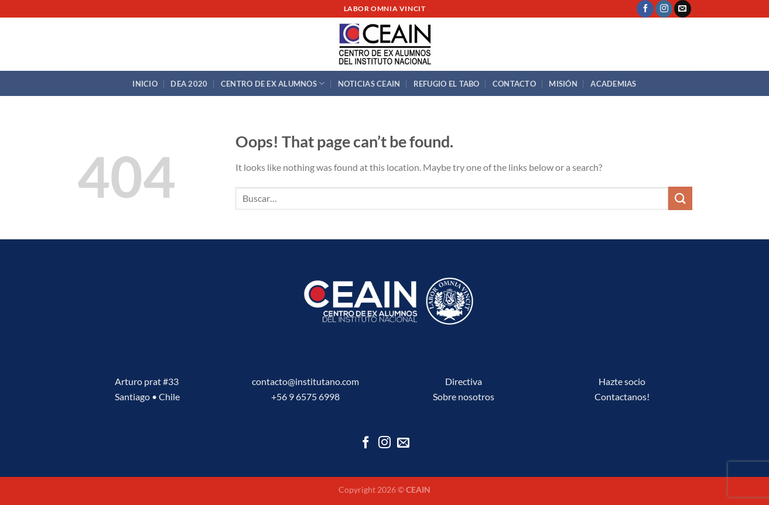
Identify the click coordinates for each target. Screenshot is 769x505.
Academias (613, 83)
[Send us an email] (682, 9)
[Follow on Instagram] (663, 9)
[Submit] (680, 198)
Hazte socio (622, 381)
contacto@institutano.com (305, 381)
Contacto (514, 83)
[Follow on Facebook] (645, 9)
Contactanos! (622, 396)
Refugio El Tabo (446, 83)
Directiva (463, 381)
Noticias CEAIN (369, 83)
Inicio (145, 83)
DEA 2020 (188, 83)
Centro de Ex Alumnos (273, 83)
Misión (563, 83)
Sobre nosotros (463, 396)
